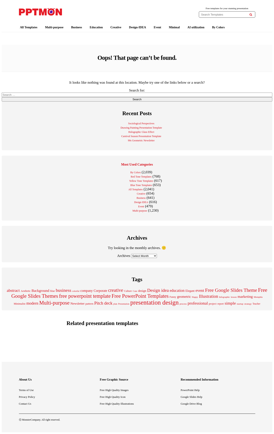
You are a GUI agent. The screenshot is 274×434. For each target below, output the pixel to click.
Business (76, 27)
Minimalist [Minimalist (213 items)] (19, 303)
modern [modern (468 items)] (32, 303)
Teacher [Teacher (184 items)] (256, 303)
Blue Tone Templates (141, 185)
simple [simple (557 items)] (230, 303)
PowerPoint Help (190, 390)
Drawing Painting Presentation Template (141, 127)
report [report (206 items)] (220, 303)
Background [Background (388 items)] (40, 291)
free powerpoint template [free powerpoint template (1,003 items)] (85, 296)
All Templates (28, 27)
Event (157, 27)
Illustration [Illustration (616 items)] (208, 296)
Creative (115, 27)
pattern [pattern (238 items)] (89, 303)
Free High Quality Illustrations (117, 403)
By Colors (218, 27)
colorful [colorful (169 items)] (75, 291)
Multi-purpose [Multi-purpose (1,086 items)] (54, 303)
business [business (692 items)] (63, 290)
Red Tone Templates (141, 176)
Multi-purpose (54, 27)
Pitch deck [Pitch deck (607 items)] (103, 303)
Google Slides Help (191, 396)
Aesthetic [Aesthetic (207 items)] (26, 290)
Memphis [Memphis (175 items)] (258, 297)
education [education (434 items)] (177, 290)
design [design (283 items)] (142, 290)
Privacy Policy (27, 396)
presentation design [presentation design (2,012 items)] (154, 302)
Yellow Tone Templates (141, 180)
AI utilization (195, 27)
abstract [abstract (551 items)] (13, 290)
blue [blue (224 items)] (52, 290)
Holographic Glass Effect (141, 131)
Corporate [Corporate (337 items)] (100, 290)
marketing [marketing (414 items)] (245, 296)
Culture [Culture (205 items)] (128, 290)
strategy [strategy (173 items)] (248, 303)
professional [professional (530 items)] (198, 303)
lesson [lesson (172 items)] (234, 297)
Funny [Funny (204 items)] (172, 296)
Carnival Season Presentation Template (141, 136)
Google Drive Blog (191, 403)
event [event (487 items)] (199, 290)
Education (96, 27)
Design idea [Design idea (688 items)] (158, 290)
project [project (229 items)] (213, 303)
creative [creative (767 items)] (115, 290)
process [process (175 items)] (183, 303)
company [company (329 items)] (86, 290)
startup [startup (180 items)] (240, 303)
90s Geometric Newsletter (141, 140)
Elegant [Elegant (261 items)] (190, 290)
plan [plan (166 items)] (115, 304)
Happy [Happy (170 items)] (195, 297)
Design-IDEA (137, 27)
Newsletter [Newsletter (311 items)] (77, 303)
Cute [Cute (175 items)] (135, 291)
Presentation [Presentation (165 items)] (123, 304)
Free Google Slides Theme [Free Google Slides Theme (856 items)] (231, 290)
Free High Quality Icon (113, 396)
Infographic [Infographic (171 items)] (224, 297)
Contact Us (25, 403)
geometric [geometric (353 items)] (184, 297)
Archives (123, 256)
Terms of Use (26, 390)
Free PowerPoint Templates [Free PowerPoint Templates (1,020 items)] (140, 296)
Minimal (174, 27)
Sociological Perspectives (141, 123)
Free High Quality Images (114, 390)
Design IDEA (141, 202)
